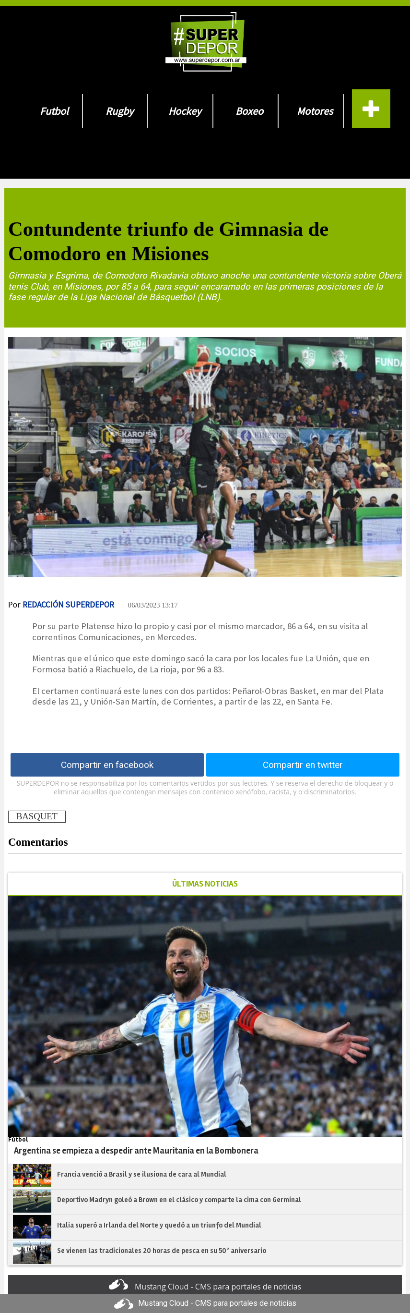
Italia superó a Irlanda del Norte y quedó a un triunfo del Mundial (159, 1225)
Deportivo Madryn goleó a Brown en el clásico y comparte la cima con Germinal (179, 1199)
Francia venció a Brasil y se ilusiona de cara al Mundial (141, 1174)
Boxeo (249, 111)
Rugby (119, 111)
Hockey (184, 111)
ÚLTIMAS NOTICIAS (205, 884)
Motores (315, 111)
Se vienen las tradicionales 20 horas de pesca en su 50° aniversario (161, 1250)
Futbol (54, 111)
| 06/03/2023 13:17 (149, 605)
